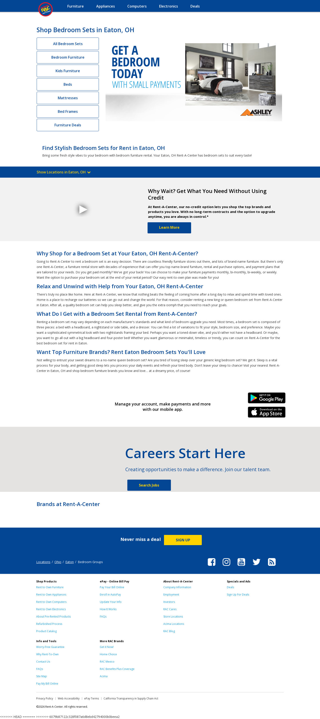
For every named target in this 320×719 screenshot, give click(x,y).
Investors (169, 602)
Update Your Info (111, 602)
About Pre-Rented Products (53, 616)
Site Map (41, 676)
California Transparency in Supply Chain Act (131, 698)
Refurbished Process (49, 624)
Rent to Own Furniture (50, 587)
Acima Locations (173, 624)
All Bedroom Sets (68, 43)
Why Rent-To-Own (47, 654)
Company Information (177, 587)
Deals (230, 587)
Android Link (267, 399)
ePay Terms (91, 698)
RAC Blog (169, 631)
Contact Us (43, 661)
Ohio (57, 562)
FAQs (103, 616)
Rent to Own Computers (51, 602)
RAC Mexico (107, 661)
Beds (68, 84)
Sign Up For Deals (238, 594)
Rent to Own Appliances (51, 594)
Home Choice (108, 654)
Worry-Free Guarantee (50, 647)
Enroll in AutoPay (110, 594)
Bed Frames (68, 111)
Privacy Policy (44, 698)
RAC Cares (169, 609)
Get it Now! (107, 647)
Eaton (69, 562)
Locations (43, 562)
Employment (171, 594)
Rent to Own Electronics (51, 609)
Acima (104, 676)
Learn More (169, 227)
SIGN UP (183, 540)
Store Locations (173, 616)
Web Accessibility (69, 698)
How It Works (108, 609)
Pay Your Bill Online (112, 587)
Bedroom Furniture (67, 57)
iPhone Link (266, 413)
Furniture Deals (67, 125)
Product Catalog (46, 631)
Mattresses (68, 97)
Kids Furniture (68, 70)
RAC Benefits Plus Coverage (117, 669)
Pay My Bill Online (47, 683)
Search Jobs (149, 485)
